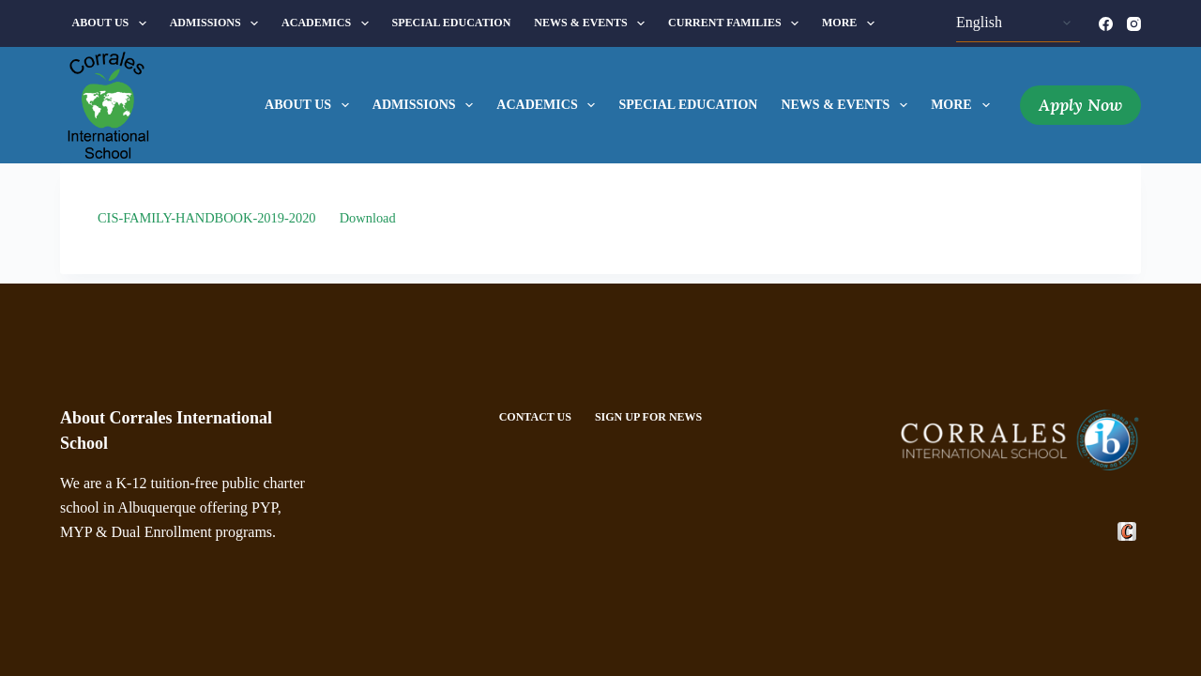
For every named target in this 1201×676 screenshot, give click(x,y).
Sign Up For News (648, 416)
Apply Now (1080, 104)
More (852, 23)
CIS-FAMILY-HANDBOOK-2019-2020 (207, 217)
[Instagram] (1134, 24)
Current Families (737, 23)
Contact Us (535, 416)
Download (368, 217)
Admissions (218, 23)
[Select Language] (1018, 23)
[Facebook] (1106, 24)
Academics (328, 23)
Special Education (451, 22)
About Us (113, 23)
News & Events (593, 23)
